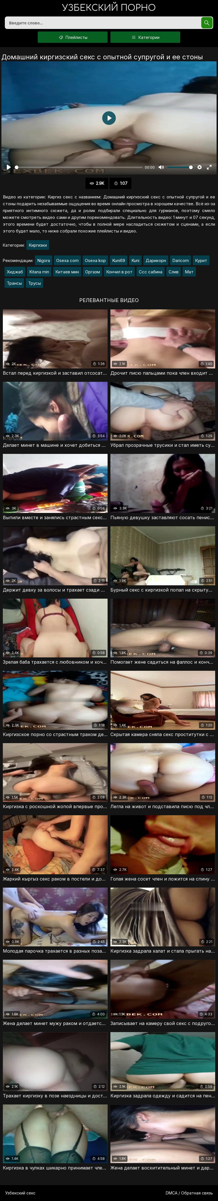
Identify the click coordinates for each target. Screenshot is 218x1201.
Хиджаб (15, 271)
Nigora (43, 260)
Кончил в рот (119, 271)
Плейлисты (72, 37)
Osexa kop (95, 260)
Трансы (14, 283)
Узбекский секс (20, 1192)
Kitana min (39, 271)
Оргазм (92, 271)
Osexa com (67, 260)
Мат (189, 271)
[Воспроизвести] (8, 167)
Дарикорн (156, 260)
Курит (201, 260)
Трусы (34, 283)
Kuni (135, 260)
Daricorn (180, 260)
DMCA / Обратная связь (189, 1192)
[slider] (78, 167)
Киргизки (38, 245)
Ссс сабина (150, 271)
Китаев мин (67, 271)
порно (109, 8)
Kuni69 (118, 260)
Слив (174, 271)
